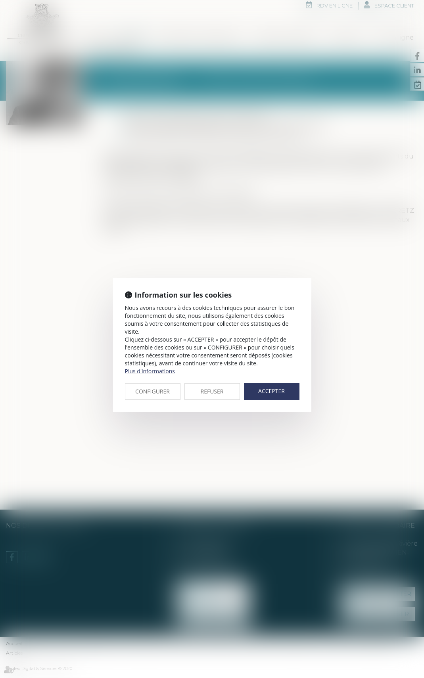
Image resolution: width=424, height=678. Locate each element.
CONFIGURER (152, 391)
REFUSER (212, 391)
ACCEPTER (271, 391)
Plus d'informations (150, 371)
